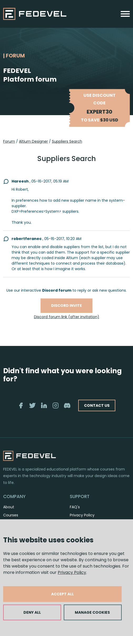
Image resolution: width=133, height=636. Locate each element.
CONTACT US (97, 405)
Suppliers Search (67, 141)
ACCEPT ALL (62, 594)
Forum (9, 141)
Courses (10, 515)
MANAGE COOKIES (92, 612)
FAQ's (75, 507)
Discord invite (66, 305)
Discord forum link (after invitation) (66, 316)
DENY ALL (32, 612)
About (8, 507)
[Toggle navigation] (125, 14)
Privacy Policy (72, 572)
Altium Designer (33, 141)
